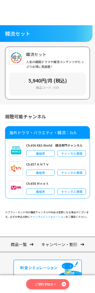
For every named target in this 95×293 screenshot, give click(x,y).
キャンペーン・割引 (59, 244)
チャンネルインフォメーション (48, 217)
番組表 (40, 153)
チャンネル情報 (71, 153)
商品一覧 (19, 244)
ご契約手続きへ (45, 284)
